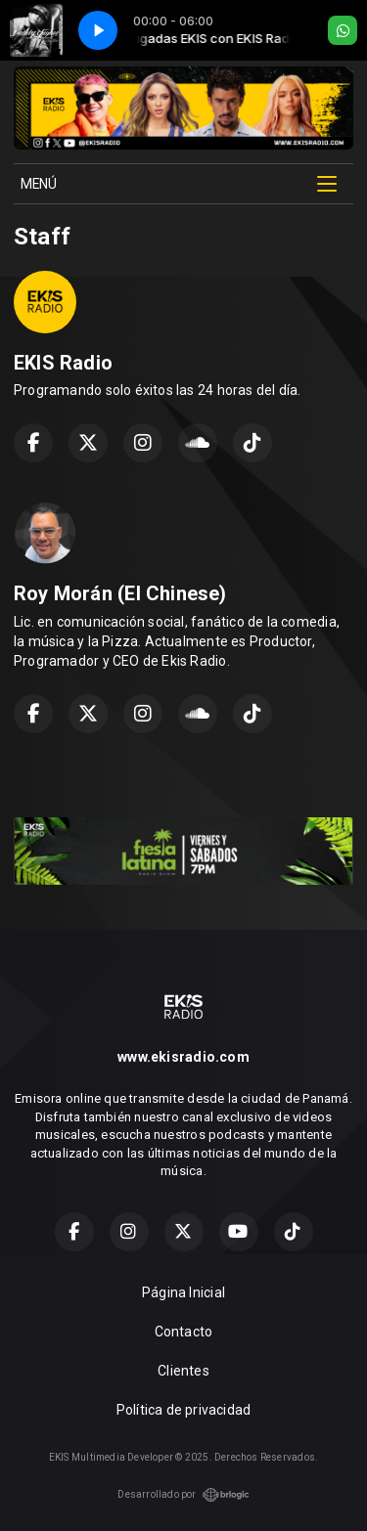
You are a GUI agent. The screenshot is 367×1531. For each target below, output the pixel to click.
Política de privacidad (184, 1410)
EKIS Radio (63, 362)
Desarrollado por (183, 1495)
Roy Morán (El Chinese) (120, 593)
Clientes (183, 1370)
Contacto (184, 1331)
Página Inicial (183, 1292)
